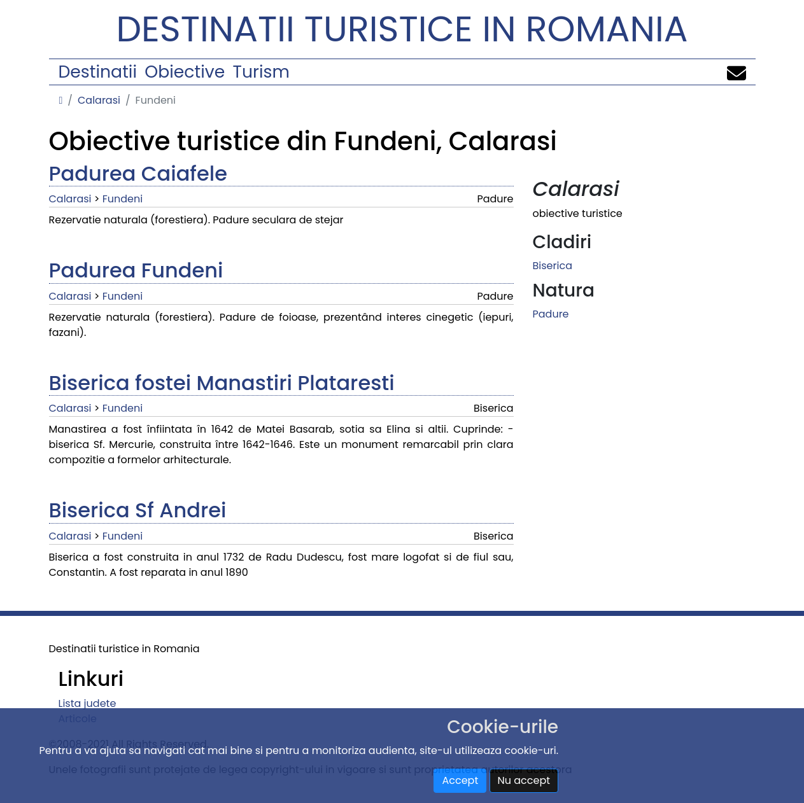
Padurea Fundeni (136, 270)
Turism (261, 71)
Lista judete (87, 703)
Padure (551, 314)
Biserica (552, 265)
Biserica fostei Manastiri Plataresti (222, 382)
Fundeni (122, 199)
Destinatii (98, 71)
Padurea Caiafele (138, 173)
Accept (460, 780)
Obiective (185, 71)
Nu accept (524, 780)
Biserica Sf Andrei (138, 510)
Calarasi (99, 100)
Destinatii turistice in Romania (402, 29)
